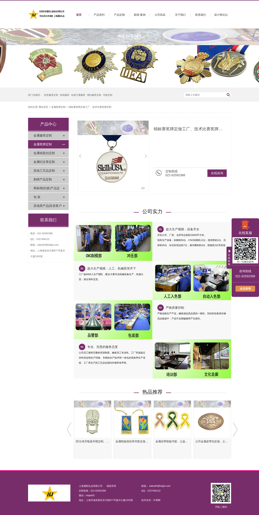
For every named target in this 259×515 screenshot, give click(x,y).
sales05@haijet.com (48, 244)
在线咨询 (217, 173)
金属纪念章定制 (44, 162)
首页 (79, 14)
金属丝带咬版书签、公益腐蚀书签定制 (172, 441)
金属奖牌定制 (58, 107)
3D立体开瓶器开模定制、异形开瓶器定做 (92, 441)
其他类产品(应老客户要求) (47, 207)
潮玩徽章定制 (94, 95)
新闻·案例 (139, 14)
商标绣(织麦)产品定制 (46, 189)
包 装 (36, 197)
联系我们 (200, 14)
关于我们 (180, 14)
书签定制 (107, 95)
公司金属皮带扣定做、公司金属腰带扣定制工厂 (212, 441)
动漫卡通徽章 (78, 95)
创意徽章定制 (51, 95)
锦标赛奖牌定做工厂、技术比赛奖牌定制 (90, 107)
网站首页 (43, 107)
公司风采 (160, 14)
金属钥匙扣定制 (44, 153)
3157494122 (42, 239)
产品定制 (119, 14)
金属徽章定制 (42, 135)
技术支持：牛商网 (150, 500)
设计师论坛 (221, 14)
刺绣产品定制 (42, 179)
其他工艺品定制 (44, 170)
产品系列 (99, 14)
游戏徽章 (64, 95)
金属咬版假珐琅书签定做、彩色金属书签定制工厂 (132, 441)
